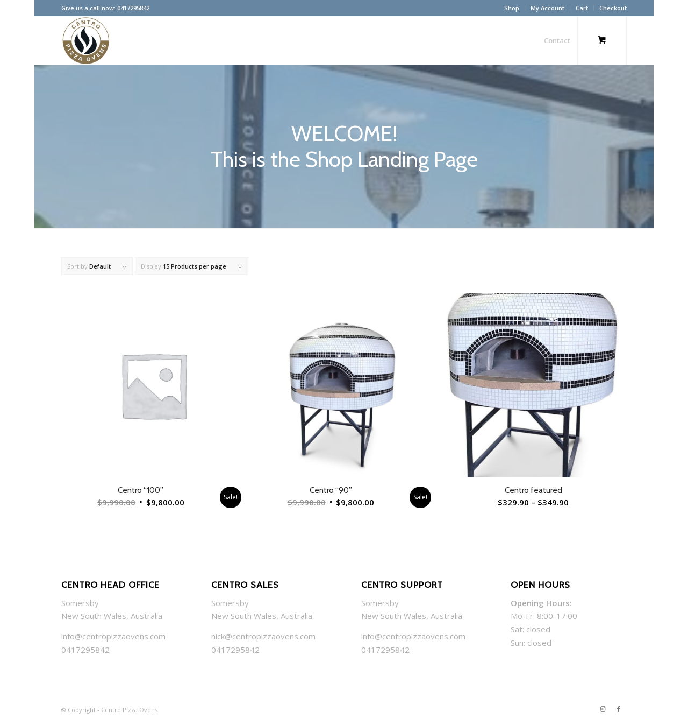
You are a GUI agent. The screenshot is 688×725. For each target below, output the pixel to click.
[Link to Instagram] (602, 709)
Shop (511, 8)
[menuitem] (512, 8)
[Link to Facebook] (619, 709)
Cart (582, 8)
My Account (547, 8)
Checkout (613, 8)
